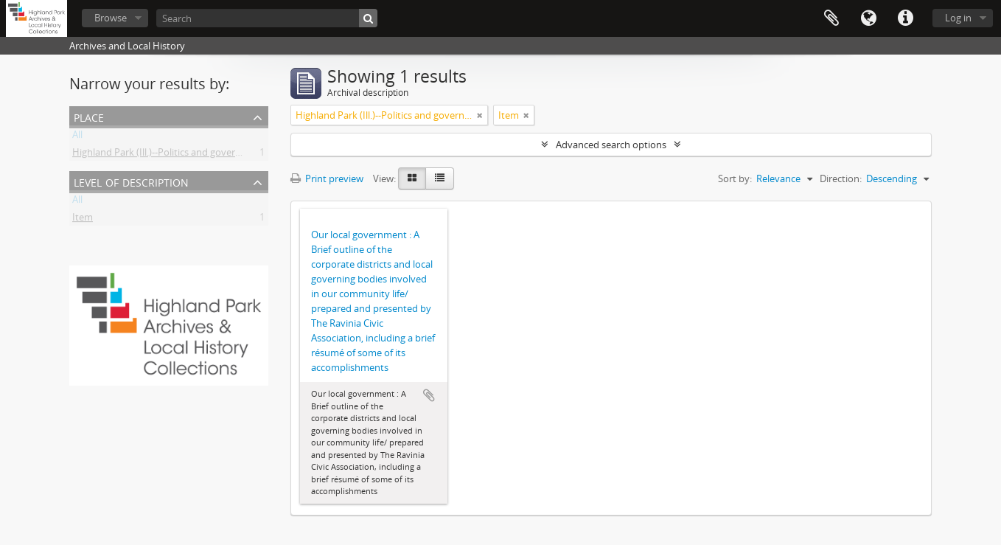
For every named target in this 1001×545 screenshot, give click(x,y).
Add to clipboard (429, 395)
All (77, 137)
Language (868, 18)
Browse (110, 17)
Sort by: (735, 178)
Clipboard (831, 18)
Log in (958, 17)
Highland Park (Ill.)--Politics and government (168, 155)
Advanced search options (611, 144)
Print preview (326, 178)
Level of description (131, 181)
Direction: (841, 178)
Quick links (905, 18)
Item (82, 219)
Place (89, 116)
